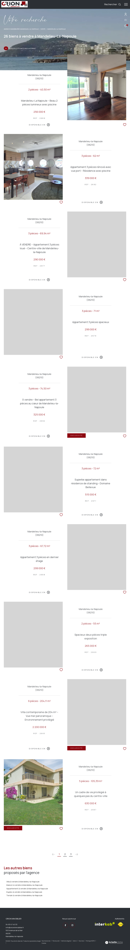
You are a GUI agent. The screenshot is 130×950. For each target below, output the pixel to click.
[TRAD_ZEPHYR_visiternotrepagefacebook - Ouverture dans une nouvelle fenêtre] (64, 924)
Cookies (44, 943)
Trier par (98, 48)
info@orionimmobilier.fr (15, 927)
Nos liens (81, 941)
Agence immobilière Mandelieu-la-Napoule (21, 29)
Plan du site (56, 941)
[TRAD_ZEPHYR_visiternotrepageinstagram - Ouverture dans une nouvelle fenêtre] (71, 924)
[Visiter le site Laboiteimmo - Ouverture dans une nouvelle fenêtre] (113, 942)
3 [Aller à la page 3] (70, 854)
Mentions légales (66, 941)
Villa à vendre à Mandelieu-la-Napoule (22, 881)
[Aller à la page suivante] (76, 854)
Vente (43, 29)
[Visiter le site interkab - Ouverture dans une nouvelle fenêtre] (105, 924)
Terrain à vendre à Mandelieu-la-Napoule (24, 895)
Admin (75, 941)
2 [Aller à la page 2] (65, 854)
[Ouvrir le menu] (126, 4)
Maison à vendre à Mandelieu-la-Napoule (24, 885)
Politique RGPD (90, 941)
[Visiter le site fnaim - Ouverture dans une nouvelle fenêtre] (120, 924)
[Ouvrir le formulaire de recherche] (112, 4)
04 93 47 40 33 (11, 924)
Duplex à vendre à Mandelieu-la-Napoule (24, 892)
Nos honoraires (46, 941)
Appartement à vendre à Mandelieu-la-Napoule (27, 888)
